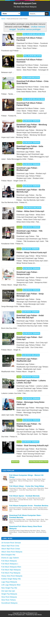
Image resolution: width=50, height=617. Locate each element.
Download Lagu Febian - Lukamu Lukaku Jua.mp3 (31, 381)
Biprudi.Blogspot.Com (25, 3)
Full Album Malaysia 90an (34, 34)
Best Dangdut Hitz (8, 555)
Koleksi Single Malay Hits (11, 579)
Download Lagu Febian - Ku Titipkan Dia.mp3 (29, 425)
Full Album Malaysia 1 (9, 564)
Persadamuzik (20, 614)
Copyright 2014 (18, 613)
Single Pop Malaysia (9, 594)
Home (3, 18)
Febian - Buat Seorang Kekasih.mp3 (32, 445)
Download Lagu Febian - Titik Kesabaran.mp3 (29, 232)
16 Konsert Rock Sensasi (11, 543)
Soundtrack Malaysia (9, 603)
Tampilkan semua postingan (29, 29)
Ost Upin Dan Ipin (8, 591)
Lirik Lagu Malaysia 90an (11, 585)
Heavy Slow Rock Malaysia (11, 576)
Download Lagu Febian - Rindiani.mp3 (27, 169)
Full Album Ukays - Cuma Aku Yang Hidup (26, 486)
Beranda (15, 461)
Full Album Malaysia (32, 56)
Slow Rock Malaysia (32, 207)
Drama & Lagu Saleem (10, 558)
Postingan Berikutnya (38, 461)
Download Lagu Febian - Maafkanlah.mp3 (27, 360)
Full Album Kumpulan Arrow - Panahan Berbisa (28, 506)
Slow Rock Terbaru (31, 121)
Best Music (38, 614)
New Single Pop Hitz (9, 588)
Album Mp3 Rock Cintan (10, 549)
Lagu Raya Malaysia (9, 582)
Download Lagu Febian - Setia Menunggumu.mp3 (30, 147)
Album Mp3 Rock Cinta (10, 546)
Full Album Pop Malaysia (10, 573)
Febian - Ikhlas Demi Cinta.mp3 (30, 211)
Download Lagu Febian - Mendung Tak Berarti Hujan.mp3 (32, 126)
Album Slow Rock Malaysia (11, 552)
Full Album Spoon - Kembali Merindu (24, 496)
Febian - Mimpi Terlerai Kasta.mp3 (32, 252)
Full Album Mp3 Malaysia (11, 570)
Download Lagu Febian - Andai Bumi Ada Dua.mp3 (30, 316)
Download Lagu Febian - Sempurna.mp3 (27, 273)
